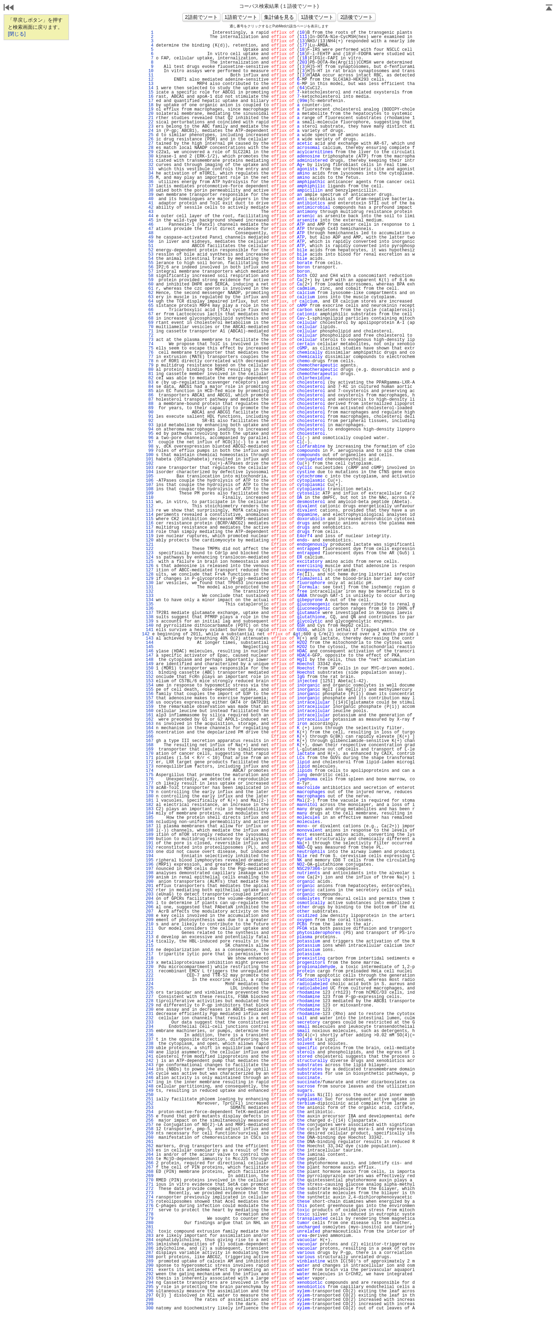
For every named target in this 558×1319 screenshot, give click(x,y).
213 (149, 937)
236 (149, 1035)
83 (149, 382)
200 (149, 881)
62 (149, 292)
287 (149, 1252)
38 (149, 190)
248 (149, 1086)
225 (149, 988)
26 (149, 139)
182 (149, 804)
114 (149, 514)
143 (149, 638)
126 (149, 566)
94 (149, 429)
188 (149, 830)
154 (149, 685)
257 (149, 1124)
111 (149, 502)
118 (149, 531)
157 (149, 698)
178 (149, 787)
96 (149, 438)
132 (149, 591)
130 (149, 583)
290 (149, 1265)
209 (149, 920)
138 (149, 617)
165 (149, 732)
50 (149, 241)
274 (149, 1197)
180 (149, 796)
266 (149, 1163)
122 (149, 548)
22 (149, 122)
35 (149, 177)
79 (149, 365)
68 (149, 318)
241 (149, 1056)
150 (149, 668)
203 (149, 894)
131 (149, 587)
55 (149, 263)
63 (149, 297)
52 (149, 250)
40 (149, 199)
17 (149, 100)
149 (149, 664)
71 (149, 331)
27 (149, 143)
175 (149, 775)
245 (149, 1073)
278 (149, 1214)
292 (149, 1274)
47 (149, 228)
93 (149, 425)
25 (149, 135)
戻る (9, 8)
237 (149, 1039)
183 (149, 809)
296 (149, 1291)
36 (149, 182)
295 (149, 1287)
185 (149, 817)
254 (149, 1112)
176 (149, 779)
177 (149, 783)
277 (149, 1210)
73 (149, 339)
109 (149, 493)
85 (149, 391)
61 (149, 288)
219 (149, 962)
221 (149, 971)
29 (149, 152)
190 (149, 839)
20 (149, 113)
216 (149, 949)
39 (149, 194)
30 (149, 156)
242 (149, 1060)
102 (149, 463)
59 (149, 280)
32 (149, 164)
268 (149, 1171)
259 (149, 1133)
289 (149, 1261)
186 (149, 821)
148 (149, 659)
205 (149, 903)
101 (149, 459)
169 (149, 749)
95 (149, 433)
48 (149, 233)
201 (149, 885)
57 (149, 271)
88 (149, 403)
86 (149, 395)
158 (149, 702)
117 (149, 527)
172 (149, 762)
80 (149, 369)
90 (149, 412)
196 (149, 864)
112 (149, 506)
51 (149, 246)
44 (149, 216)
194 (149, 856)
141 (149, 630)
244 (149, 1069)
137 (149, 612)
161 (149, 715)
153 (149, 681)
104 (149, 472)
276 (149, 1205)
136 (149, 608)
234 (149, 1026)
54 (149, 258)
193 (149, 851)
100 (149, 455)
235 (149, 1031)
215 (149, 945)
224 (149, 984)
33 (149, 169)
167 (149, 740)
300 (149, 1308)
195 (149, 860)
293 (149, 1278)
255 (149, 1116)
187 (149, 826)
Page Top (549, 8)
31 (149, 160)
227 (149, 996)
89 (149, 408)
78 (149, 361)
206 (149, 907)
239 (149, 1048)
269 (149, 1176)
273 (149, 1193)
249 (149, 1090)
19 (149, 109)
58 (149, 275)
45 (149, 220)
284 (149, 1240)
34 (149, 173)
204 (149, 898)
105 (149, 476)
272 (149, 1188)
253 (149, 1107)
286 (149, 1248)
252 (149, 1103)
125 (149, 561)
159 (149, 706)
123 (149, 553)
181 (149, 800)
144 (149, 642)
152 (149, 676)
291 (149, 1269)
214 (149, 941)
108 (149, 489)
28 (149, 147)
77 (149, 356)
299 (149, 1304)
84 (149, 386)
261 (149, 1141)
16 (149, 96)
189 (149, 834)
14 (149, 88)
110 (149, 497)
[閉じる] (17, 34)
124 (149, 557)
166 (149, 736)
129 (149, 578)
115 (149, 519)
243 (149, 1065)
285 (149, 1244)
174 (149, 770)
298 (149, 1299)
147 (149, 655)
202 (149, 890)
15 (149, 92)
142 (146, 634)
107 (149, 484)
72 (149, 335)
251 (149, 1099)
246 (149, 1077)
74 (149, 344)
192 (149, 847)
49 (149, 237)
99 (149, 450)
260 (149, 1137)
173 (149, 766)
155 (149, 689)
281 (149, 1227)
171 (149, 757)
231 (149, 1013)
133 (149, 595)
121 (149, 544)
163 (149, 723)
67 (149, 314)
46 (149, 224)
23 (149, 126)
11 (149, 75)
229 (149, 1005)
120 (149, 540)
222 (149, 975)
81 (149, 374)
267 (149, 1167)
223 (149, 979)
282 (149, 1231)
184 (149, 813)
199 (149, 877)
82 (149, 378)
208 (149, 915)
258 (149, 1129)
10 (149, 71)
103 (149, 467)
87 (149, 399)
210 (149, 924)
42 (149, 207)
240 (149, 1052)
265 (149, 1159)
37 (149, 186)
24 (149, 130)
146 (149, 651)
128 (149, 574)
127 (149, 570)
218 (149, 958)
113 (149, 510)
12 (149, 79)
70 (149, 327)
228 (149, 1001)
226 (149, 992)
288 (149, 1257)
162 (149, 719)
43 (149, 211)
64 (149, 301)
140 (149, 625)
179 (149, 792)
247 (149, 1082)
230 (149, 1009)
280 (149, 1223)
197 (149, 868)
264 (149, 1154)
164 (149, 728)
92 (149, 420)
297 (149, 1295)
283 (149, 1235)
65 (149, 305)
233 (149, 1022)
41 (149, 203)
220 (149, 967)
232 (149, 1018)
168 (149, 745)
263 (149, 1150)
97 (149, 442)
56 (149, 267)
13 (149, 83)
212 (149, 932)
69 (149, 322)
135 (149, 604)
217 (149, 954)
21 (149, 118)
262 (149, 1146)
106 (149, 480)
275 (149, 1201)
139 (149, 621)
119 (149, 536)
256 (149, 1120)
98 (149, 446)
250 (149, 1095)
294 (149, 1282)
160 (149, 711)
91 (149, 416)
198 (149, 873)
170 (149, 753)
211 (149, 928)
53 (149, 254)
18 (149, 105)
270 (149, 1180)
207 (149, 911)
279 (149, 1218)
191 (149, 843)
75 (149, 348)
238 (149, 1043)
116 (149, 523)
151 (149, 672)
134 (149, 600)
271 (149, 1184)
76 (149, 352)
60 (149, 284)
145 (149, 647)
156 (149, 693)
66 (149, 310)
